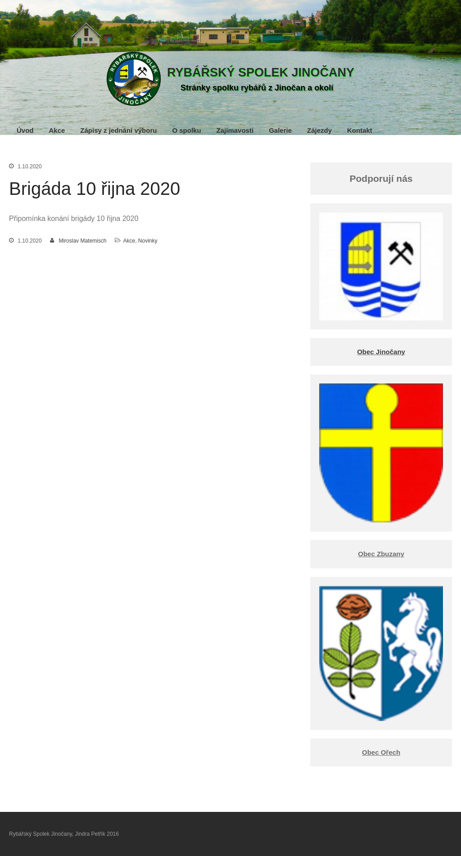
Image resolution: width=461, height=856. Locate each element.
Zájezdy (319, 130)
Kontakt (359, 130)
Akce (57, 130)
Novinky (148, 241)
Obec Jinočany (381, 352)
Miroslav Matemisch (82, 241)
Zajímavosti (235, 130)
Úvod (25, 130)
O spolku (186, 130)
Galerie (280, 130)
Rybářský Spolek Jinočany (260, 72)
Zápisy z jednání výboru (118, 130)
